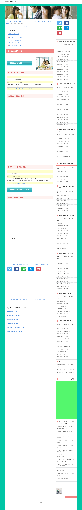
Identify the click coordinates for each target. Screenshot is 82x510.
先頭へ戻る (71, 497)
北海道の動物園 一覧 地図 (63, 171)
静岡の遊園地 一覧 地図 (62, 74)
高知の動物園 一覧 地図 (62, 328)
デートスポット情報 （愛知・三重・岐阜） (65, 192)
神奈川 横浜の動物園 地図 (63, 96)
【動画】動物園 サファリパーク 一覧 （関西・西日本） (65, 474)
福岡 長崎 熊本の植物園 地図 (64, 346)
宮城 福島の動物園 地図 (62, 179)
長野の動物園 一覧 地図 (62, 210)
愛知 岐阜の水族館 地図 (62, 203)
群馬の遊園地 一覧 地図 (62, 69)
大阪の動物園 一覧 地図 (62, 261)
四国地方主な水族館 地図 (13, 315)
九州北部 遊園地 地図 (15, 40)
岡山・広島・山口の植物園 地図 (64, 283)
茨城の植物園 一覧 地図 (62, 117)
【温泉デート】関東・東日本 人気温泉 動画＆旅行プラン (65, 446)
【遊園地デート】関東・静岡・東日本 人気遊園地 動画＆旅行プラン (65, 427)
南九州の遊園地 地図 (15, 45)
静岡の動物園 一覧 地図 (62, 122)
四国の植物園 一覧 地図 (62, 333)
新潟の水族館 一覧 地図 (62, 151)
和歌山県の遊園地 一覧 (62, 235)
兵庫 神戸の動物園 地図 (62, 266)
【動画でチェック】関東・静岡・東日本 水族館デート (65, 437)
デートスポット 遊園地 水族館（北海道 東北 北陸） (66, 135)
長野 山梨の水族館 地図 (62, 79)
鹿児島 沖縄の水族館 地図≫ (42, 27)
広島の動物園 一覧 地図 (62, 281)
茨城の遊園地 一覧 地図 (62, 64)
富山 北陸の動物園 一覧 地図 (64, 159)
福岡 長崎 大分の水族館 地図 (15, 327)
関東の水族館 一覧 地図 (62, 71)
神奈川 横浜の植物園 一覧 (63, 99)
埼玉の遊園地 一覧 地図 (62, 61)
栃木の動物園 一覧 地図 (62, 112)
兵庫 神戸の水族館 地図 (62, 230)
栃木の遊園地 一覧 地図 (62, 66)
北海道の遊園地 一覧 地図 (63, 138)
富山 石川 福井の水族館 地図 (64, 156)
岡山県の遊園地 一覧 (61, 240)
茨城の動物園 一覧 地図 (62, 114)
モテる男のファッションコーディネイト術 (65, 369)
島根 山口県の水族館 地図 (63, 248)
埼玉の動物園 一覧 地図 (62, 107)
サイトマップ (41, 502)
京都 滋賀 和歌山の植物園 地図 (64, 273)
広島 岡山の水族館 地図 (62, 246)
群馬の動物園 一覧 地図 (62, 119)
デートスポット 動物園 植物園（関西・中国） (65, 257)
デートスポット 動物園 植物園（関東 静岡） (65, 88)
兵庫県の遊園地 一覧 (61, 228)
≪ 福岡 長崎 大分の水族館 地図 (19, 27)
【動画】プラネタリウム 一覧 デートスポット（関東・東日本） (65, 455)
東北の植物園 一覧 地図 (62, 181)
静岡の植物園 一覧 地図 (62, 124)
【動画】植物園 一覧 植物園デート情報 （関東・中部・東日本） (65, 479)
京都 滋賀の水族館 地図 (62, 233)
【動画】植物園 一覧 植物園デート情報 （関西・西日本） (65, 484)
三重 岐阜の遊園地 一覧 (62, 205)
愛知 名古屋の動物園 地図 (63, 198)
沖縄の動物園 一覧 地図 (62, 354)
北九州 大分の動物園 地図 (63, 338)
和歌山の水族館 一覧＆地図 (63, 238)
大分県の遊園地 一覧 (12, 323)
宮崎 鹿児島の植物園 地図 (63, 351)
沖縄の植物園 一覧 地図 (62, 356)
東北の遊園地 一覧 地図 (62, 143)
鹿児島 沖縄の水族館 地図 (14, 331)
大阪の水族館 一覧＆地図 (62, 225)
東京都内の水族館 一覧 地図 (63, 51)
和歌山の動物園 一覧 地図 (63, 276)
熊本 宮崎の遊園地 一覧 (10, 1)
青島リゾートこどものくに (16, 43)
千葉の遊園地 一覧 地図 (62, 59)
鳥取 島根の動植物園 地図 (63, 286)
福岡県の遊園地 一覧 (12, 319)
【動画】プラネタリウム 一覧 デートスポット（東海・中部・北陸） (65, 460)
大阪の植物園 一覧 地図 (62, 263)
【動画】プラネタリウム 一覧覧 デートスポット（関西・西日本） (65, 465)
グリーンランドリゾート (15, 37)
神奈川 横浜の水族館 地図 (63, 56)
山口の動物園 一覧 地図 (62, 288)
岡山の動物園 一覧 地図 (62, 278)
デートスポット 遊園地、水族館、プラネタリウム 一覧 (19, 21)
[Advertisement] (30, 148)
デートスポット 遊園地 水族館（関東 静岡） (65, 45)
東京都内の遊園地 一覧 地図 (63, 49)
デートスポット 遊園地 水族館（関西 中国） (65, 219)
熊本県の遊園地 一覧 (13, 34)
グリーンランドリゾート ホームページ (23, 88)
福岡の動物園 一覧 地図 (62, 336)
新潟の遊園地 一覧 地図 (62, 148)
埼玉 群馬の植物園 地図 (62, 109)
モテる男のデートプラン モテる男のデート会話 (65, 373)
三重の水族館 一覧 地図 (62, 208)
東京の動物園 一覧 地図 (62, 91)
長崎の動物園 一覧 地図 (62, 341)
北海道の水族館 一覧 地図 (63, 141)
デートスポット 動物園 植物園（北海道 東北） (66, 168)
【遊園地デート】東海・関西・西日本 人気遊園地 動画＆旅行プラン (65, 432)
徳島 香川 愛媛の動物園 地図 (64, 331)
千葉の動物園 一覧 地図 (62, 101)
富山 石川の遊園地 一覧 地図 (64, 154)
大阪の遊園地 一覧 (61, 223)
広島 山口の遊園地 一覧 (62, 243)
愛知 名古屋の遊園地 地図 (63, 195)
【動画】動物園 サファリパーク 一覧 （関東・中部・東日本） (65, 469)
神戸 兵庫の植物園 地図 (62, 268)
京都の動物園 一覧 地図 (62, 271)
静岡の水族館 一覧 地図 (62, 76)
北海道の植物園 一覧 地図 (63, 174)
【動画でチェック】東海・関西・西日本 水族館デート (65, 441)
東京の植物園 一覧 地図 (62, 94)
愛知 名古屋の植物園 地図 (63, 200)
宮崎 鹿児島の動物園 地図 (63, 349)
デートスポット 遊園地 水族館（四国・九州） (65, 297)
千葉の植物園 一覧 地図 (62, 104)
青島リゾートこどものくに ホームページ (21, 183)
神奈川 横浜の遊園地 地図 (63, 54)
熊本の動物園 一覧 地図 (62, 343)
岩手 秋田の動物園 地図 (62, 176)
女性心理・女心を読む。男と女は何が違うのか (65, 365)
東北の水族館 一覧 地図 (62, 146)
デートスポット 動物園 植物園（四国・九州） (65, 325)
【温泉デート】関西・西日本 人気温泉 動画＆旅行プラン (65, 451)
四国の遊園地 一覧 (11, 311)
